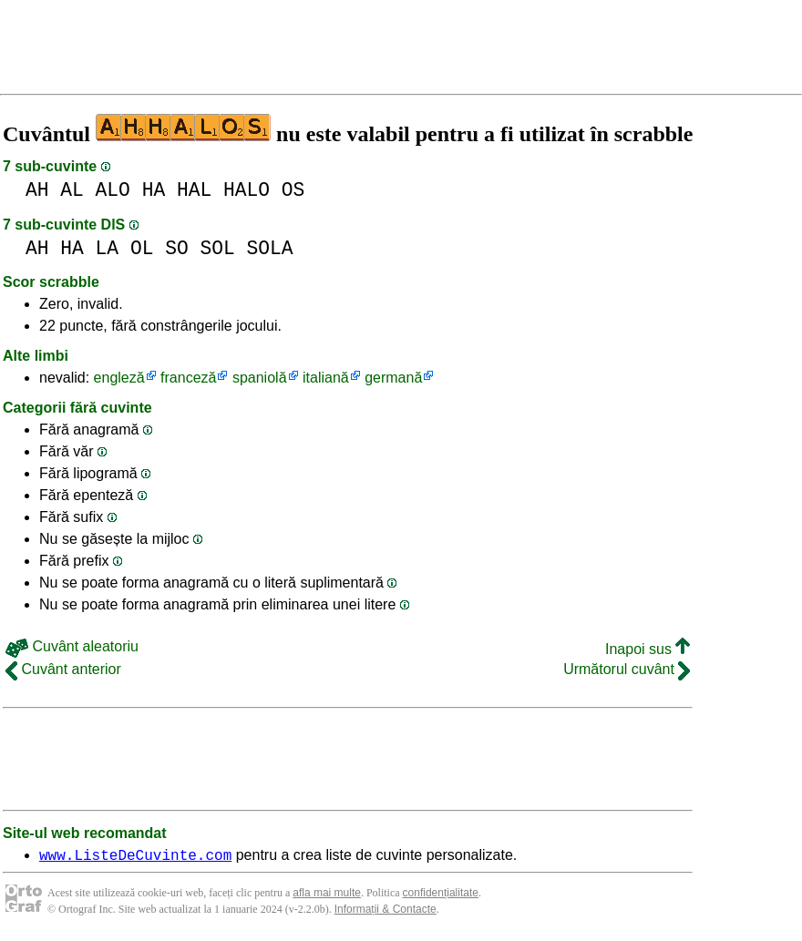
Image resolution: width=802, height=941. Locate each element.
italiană (326, 377)
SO (177, 248)
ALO (113, 190)
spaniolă (259, 377)
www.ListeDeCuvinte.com (135, 857)
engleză (119, 377)
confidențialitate (440, 895)
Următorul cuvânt (626, 669)
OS (293, 190)
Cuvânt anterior (63, 669)
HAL (194, 190)
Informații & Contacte (385, 911)
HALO (246, 190)
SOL (217, 248)
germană (393, 377)
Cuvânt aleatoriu (72, 646)
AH (37, 190)
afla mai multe (327, 895)
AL (72, 190)
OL (142, 248)
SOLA (270, 248)
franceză (188, 377)
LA (107, 248)
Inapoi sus (647, 649)
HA (154, 190)
